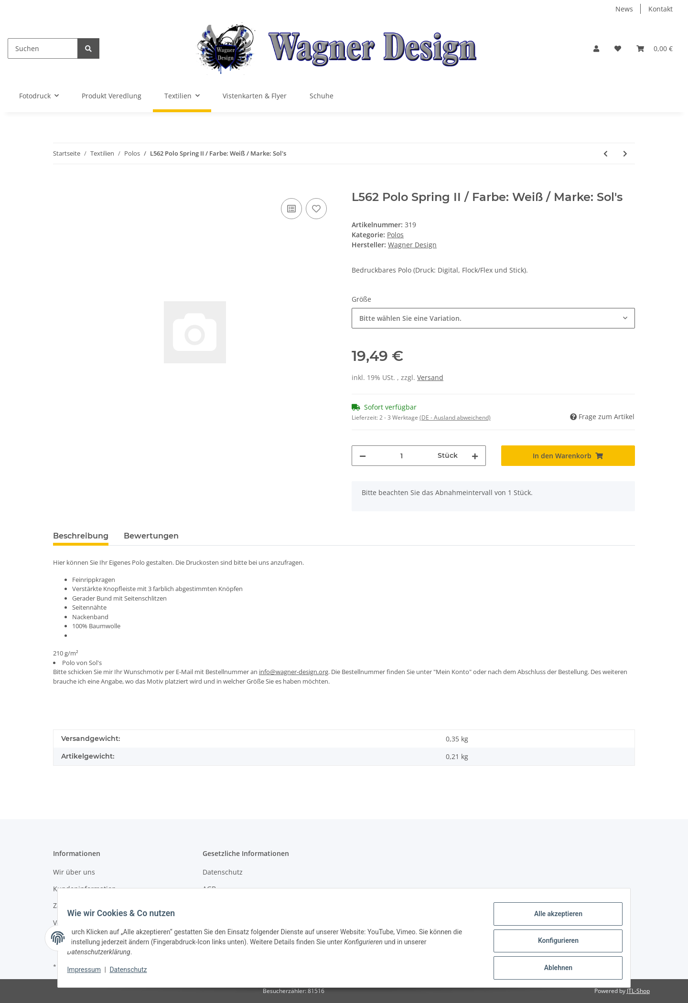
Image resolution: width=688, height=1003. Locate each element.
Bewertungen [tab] (151, 535)
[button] (596, 48)
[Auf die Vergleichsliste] (291, 208)
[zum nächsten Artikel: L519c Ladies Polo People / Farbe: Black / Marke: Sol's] (625, 153)
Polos (395, 234)
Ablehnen (552, 969)
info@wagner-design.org (293, 671)
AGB (209, 888)
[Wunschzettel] (618, 48)
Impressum (90, 973)
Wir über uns (74, 871)
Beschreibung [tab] (80, 535)
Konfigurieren (552, 944)
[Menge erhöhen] (474, 455)
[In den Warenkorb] (60, 185)
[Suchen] (43, 48)
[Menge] (402, 455)
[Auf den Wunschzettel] (316, 208)
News (624, 8)
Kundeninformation (84, 888)
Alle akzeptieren (552, 919)
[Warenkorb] (654, 48)
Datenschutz (223, 871)
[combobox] (493, 318)
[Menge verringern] (362, 455)
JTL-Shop (638, 991)
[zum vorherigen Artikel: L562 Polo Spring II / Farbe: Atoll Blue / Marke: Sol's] (605, 153)
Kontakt (660, 8)
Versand (430, 377)
